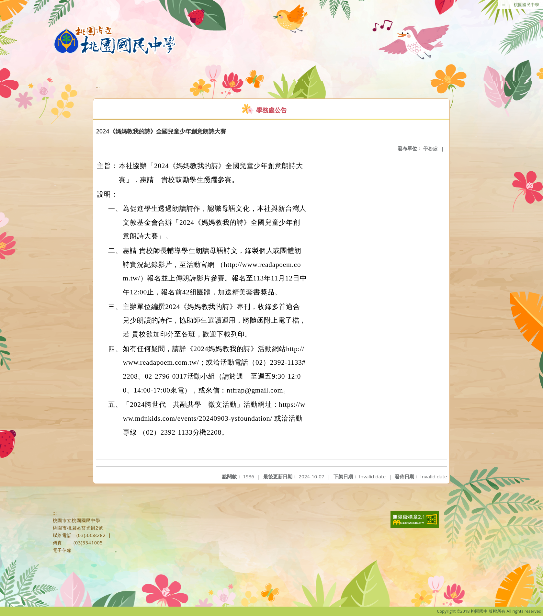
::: (503, 4)
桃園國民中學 (526, 4)
